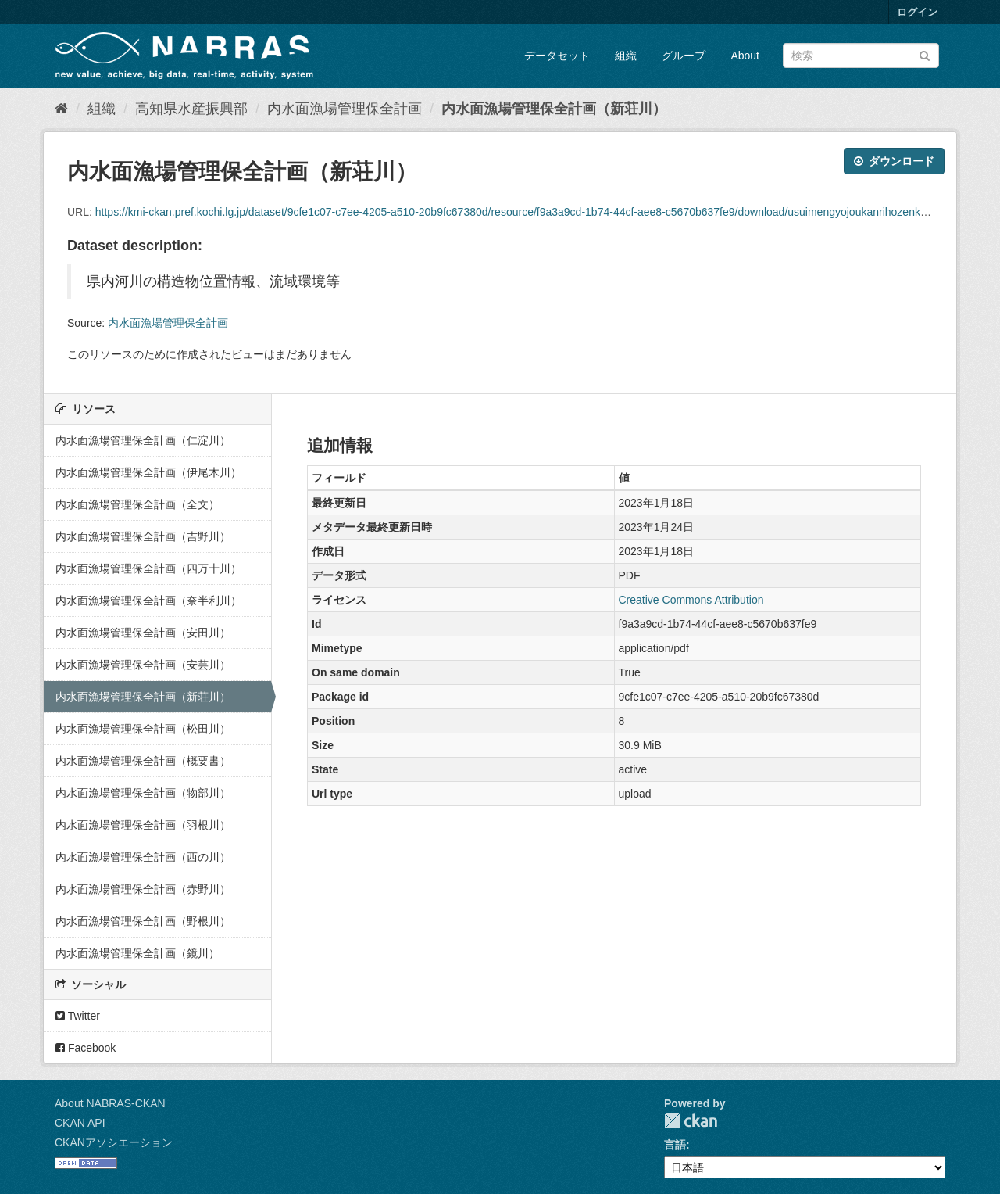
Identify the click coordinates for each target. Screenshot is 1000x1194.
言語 (675, 1144)
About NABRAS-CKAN (110, 1103)
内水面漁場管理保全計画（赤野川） (142, 889)
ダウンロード (894, 161)
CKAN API (80, 1123)
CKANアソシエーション (114, 1142)
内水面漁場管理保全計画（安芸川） (142, 664)
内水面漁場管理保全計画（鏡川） (137, 953)
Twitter (77, 1015)
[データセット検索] (861, 55)
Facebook (85, 1048)
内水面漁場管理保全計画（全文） (137, 504)
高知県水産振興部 (191, 109)
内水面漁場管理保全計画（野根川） (142, 921)
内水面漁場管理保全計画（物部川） (142, 793)
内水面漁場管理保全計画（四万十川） (148, 568)
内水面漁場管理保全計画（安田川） (142, 632)
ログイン (917, 12)
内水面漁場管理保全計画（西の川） (142, 857)
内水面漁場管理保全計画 (344, 109)
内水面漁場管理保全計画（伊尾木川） (148, 472)
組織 (626, 55)
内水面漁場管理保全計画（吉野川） (142, 536)
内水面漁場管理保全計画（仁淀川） (142, 440)
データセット (557, 55)
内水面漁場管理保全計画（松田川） (142, 728)
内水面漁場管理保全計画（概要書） (142, 761)
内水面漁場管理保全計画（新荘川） (553, 109)
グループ (683, 55)
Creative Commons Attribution (691, 599)
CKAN (690, 1121)
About (744, 55)
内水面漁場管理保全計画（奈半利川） (148, 600)
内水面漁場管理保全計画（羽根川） (142, 825)
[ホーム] (61, 109)
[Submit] (924, 54)
